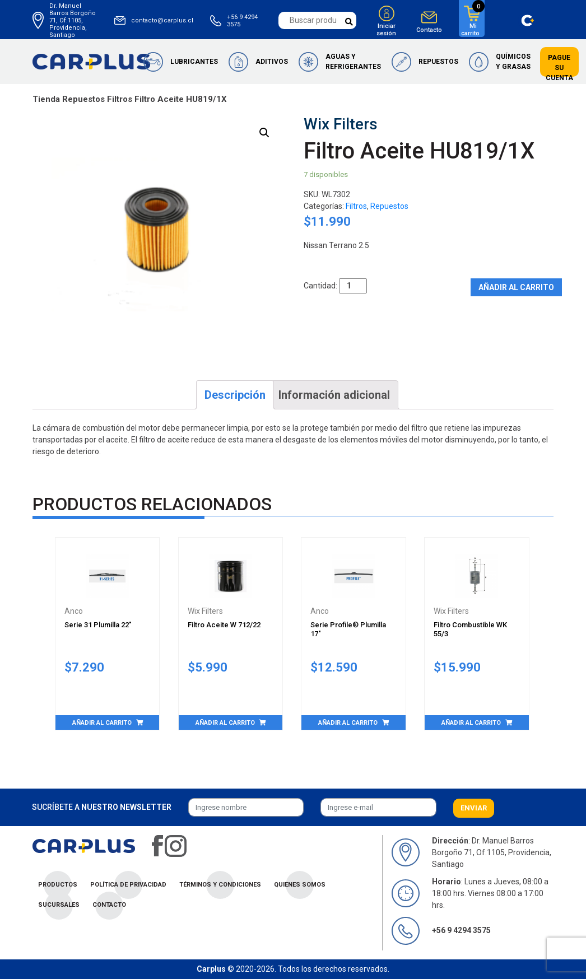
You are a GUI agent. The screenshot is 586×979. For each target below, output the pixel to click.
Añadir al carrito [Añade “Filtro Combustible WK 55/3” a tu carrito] (471, 722)
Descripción (235, 395)
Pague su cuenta (559, 68)
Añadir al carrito (516, 287)
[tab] (235, 394)
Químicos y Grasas (513, 62)
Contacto (429, 30)
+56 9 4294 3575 (242, 20)
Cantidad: (320, 285)
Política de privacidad (128, 884)
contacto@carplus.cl (162, 20)
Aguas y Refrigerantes (353, 62)
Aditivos (271, 62)
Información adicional (334, 395)
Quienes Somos (299, 884)
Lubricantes (194, 62)
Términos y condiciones (220, 884)
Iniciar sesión (386, 29)
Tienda (46, 99)
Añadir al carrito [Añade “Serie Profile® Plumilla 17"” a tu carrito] (348, 722)
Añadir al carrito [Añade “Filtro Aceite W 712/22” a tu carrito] (225, 722)
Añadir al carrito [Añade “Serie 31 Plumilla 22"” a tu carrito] (102, 722)
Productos (57, 884)
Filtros (119, 99)
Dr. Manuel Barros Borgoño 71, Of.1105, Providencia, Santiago (72, 20)
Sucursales (59, 904)
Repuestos (438, 62)
